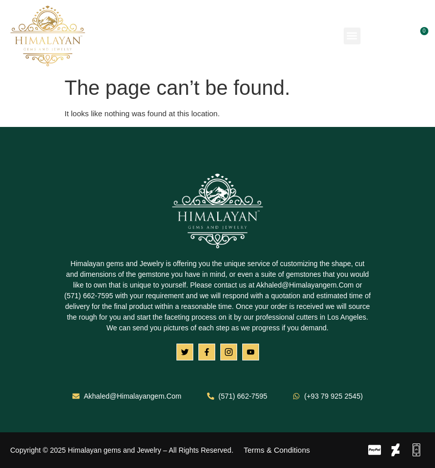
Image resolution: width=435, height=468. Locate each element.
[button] (352, 36)
